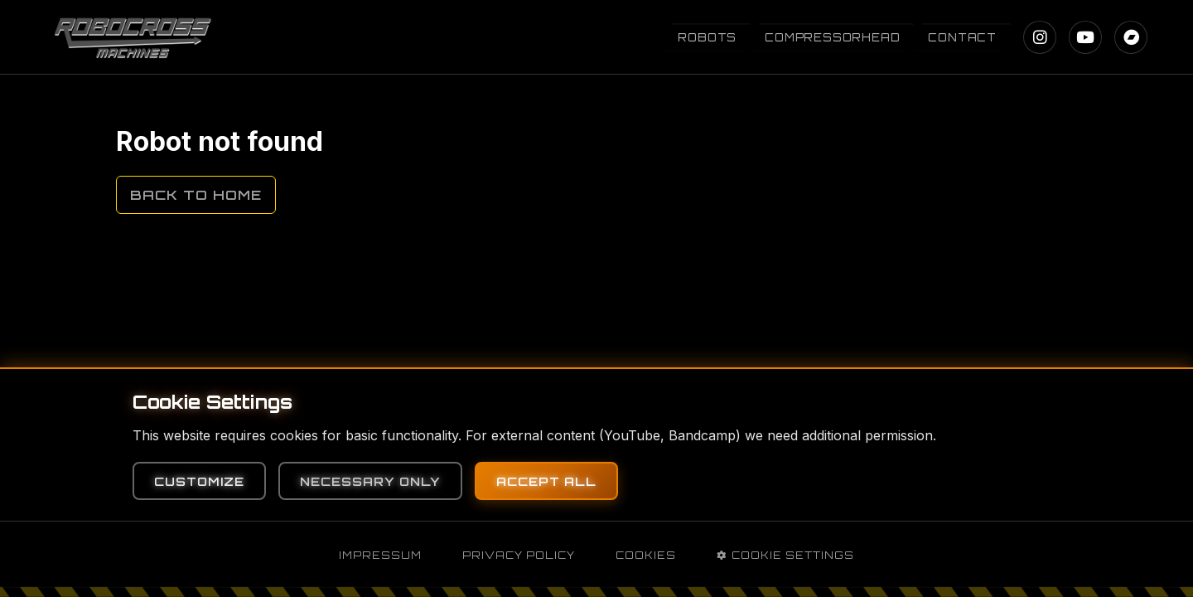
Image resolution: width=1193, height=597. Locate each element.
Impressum (380, 555)
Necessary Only (370, 480)
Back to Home (196, 195)
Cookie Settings (785, 555)
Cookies (646, 555)
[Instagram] (1039, 37)
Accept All (546, 480)
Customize (199, 480)
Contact (962, 37)
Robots (707, 37)
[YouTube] (1085, 37)
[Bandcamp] (1130, 37)
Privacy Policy (518, 555)
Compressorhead (832, 37)
